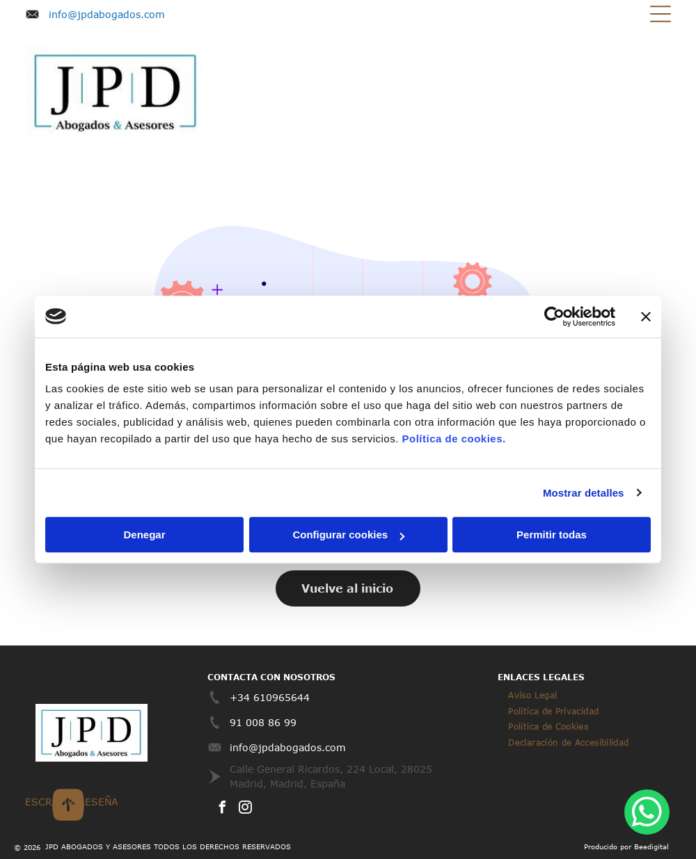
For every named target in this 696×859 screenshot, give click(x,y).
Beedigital (651, 846)
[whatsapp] (647, 813)
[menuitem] (532, 695)
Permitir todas (551, 534)
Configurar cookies (348, 534)
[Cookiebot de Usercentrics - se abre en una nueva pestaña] (554, 316)
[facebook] (222, 809)
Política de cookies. (453, 438)
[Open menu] (660, 13)
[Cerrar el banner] (646, 316)
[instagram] (245, 809)
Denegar (144, 534)
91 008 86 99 (263, 722)
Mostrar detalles (583, 493)
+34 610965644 (270, 697)
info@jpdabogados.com (107, 14)
